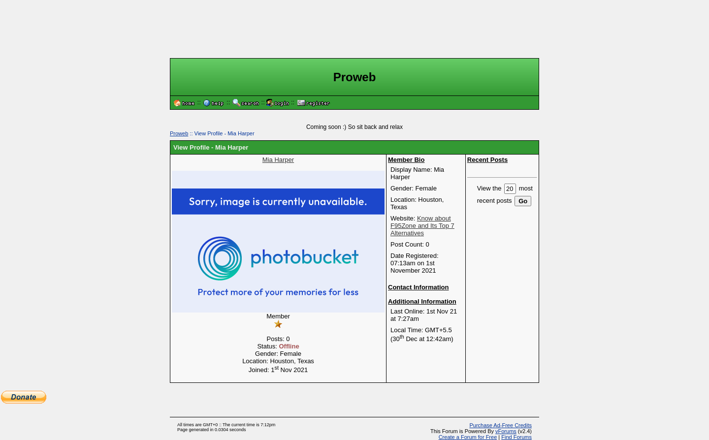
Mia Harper (278, 159)
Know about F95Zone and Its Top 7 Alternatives (422, 226)
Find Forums (516, 437)
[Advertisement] (354, 29)
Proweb (179, 133)
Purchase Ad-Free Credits (500, 425)
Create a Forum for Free (468, 437)
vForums (505, 431)
